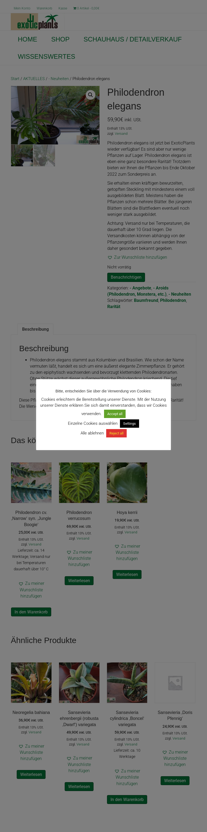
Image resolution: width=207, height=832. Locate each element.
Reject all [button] (116, 433)
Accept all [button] (114, 414)
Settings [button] (129, 424)
